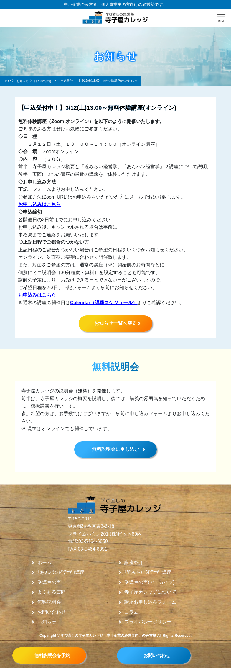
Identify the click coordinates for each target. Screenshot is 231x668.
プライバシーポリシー (147, 622)
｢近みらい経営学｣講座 (147, 572)
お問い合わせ (51, 612)
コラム (131, 612)
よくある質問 (51, 592)
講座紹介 (133, 562)
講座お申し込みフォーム (150, 602)
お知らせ (46, 622)
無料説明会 (49, 602)
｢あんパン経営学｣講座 (61, 572)
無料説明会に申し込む (115, 449)
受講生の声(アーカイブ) (149, 582)
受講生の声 (49, 582)
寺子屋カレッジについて (150, 592)
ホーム (44, 562)
